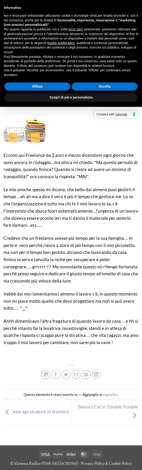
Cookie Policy (120, 463)
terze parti (75, 29)
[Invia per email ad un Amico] (76, 374)
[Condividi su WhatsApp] (46, 374)
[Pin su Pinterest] (86, 374)
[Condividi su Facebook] (56, 374)
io (79, 394)
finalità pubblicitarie (61, 43)
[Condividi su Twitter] (66, 374)
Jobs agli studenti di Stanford (36, 411)
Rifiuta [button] (37, 86)
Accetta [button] (105, 86)
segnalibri (110, 394)
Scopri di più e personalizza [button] (71, 97)
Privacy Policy (93, 463)
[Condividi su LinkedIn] (96, 374)
